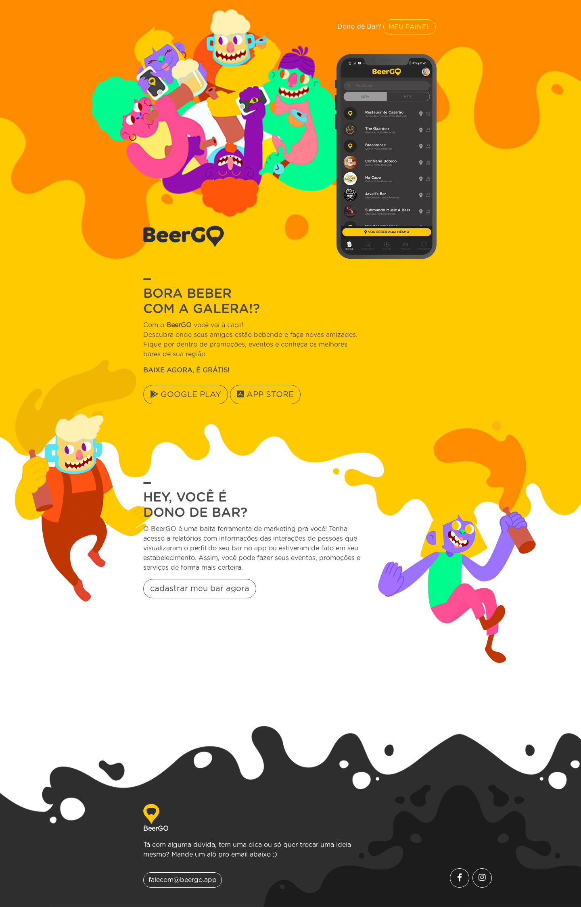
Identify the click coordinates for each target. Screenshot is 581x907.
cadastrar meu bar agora (199, 589)
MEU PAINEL (410, 27)
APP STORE (265, 394)
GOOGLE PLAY (185, 394)
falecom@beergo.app (182, 880)
